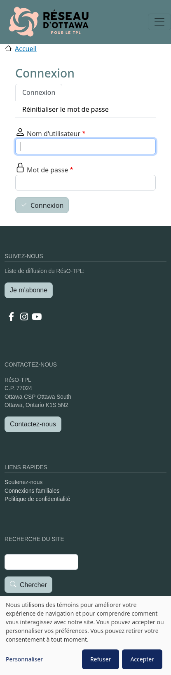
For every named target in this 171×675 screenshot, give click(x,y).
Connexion (38, 92)
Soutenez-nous (23, 482)
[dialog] (85, 635)
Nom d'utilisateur (53, 133)
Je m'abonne (28, 290)
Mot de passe (47, 169)
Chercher (33, 584)
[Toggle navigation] (159, 22)
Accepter (142, 659)
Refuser (100, 659)
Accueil (26, 48)
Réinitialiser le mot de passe (65, 109)
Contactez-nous (33, 424)
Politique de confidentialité (37, 499)
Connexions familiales (32, 491)
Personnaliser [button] (24, 659)
